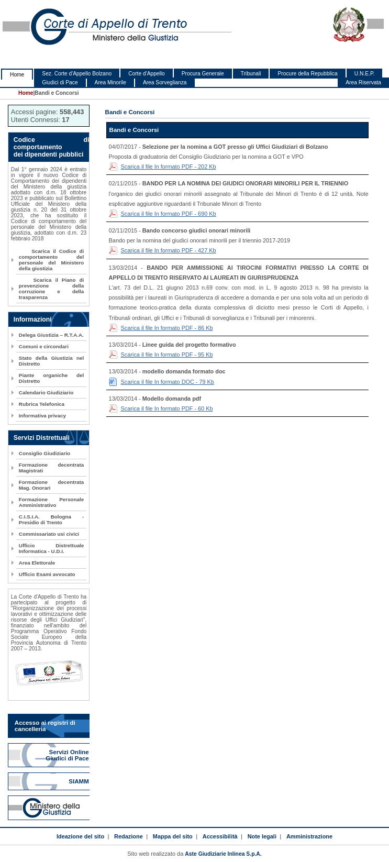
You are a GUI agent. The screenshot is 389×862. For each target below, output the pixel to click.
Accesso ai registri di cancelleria (45, 726)
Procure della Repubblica (307, 73)
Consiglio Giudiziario (44, 453)
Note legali (262, 836)
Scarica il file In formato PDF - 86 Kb (167, 328)
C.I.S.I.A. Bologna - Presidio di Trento (51, 519)
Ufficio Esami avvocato (47, 574)
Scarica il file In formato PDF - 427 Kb (168, 250)
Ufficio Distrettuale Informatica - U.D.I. (51, 548)
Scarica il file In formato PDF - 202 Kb (168, 166)
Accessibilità (220, 836)
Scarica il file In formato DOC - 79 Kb (167, 382)
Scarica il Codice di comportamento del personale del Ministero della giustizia (51, 259)
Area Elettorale (37, 563)
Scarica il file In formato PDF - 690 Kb (168, 214)
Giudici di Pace (59, 82)
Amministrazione (309, 836)
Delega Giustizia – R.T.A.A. (51, 335)
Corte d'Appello (146, 73)
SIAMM (80, 781)
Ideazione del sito (80, 836)
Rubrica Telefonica (41, 404)
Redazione (128, 836)
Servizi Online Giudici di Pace (68, 755)
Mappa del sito (173, 836)
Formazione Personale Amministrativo (51, 502)
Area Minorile (110, 82)
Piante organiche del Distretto (51, 378)
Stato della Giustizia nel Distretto (51, 361)
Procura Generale (203, 73)
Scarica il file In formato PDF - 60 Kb (167, 408)
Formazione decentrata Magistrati (51, 467)
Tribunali (251, 73)
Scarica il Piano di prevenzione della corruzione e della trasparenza (51, 288)
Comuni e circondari (44, 346)
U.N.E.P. (364, 73)
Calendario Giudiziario (46, 392)
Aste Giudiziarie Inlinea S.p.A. (223, 854)
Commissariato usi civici (49, 534)
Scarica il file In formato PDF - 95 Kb (167, 354)
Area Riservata (363, 82)
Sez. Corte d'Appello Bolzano (77, 73)
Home (17, 75)
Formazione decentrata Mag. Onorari (51, 485)
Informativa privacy (42, 415)
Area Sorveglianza (165, 82)
